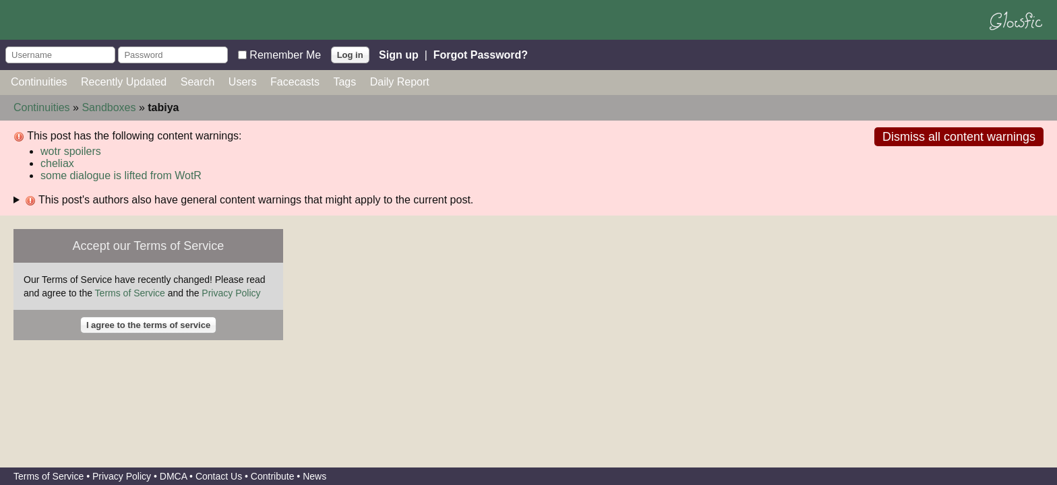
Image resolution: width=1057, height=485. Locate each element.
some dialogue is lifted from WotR (121, 175)
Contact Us (218, 476)
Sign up (399, 54)
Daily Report (399, 82)
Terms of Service (130, 293)
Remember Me (285, 54)
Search (198, 82)
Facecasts (295, 82)
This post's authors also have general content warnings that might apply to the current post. (249, 200)
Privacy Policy (231, 293)
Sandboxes (108, 107)
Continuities (39, 82)
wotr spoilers (70, 151)
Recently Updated (124, 82)
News (314, 476)
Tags (344, 82)
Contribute (273, 476)
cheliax (57, 163)
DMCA (173, 476)
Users (243, 82)
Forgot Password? (480, 54)
